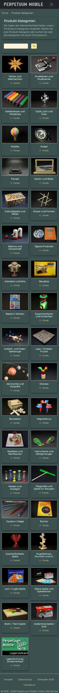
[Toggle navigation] (51, 4)
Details (15, 83)
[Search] (16, 46)
